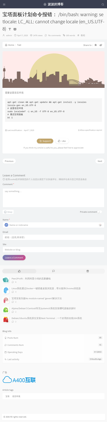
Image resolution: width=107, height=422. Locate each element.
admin (9, 35)
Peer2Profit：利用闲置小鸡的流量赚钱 (31, 278)
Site (4, 244)
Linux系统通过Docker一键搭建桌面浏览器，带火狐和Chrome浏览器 (46, 288)
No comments (54, 35)
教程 (83, 35)
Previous (9, 161)
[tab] (19, 271)
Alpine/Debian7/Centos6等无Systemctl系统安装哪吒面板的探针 (44, 308)
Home (9, 44)
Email (5, 231)
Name (6, 219)
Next (100, 161)
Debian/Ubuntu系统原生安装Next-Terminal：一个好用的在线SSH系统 (47, 318)
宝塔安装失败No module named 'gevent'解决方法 (37, 298)
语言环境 (16, 396)
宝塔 (7, 396)
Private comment (88, 211)
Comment (8, 184)
